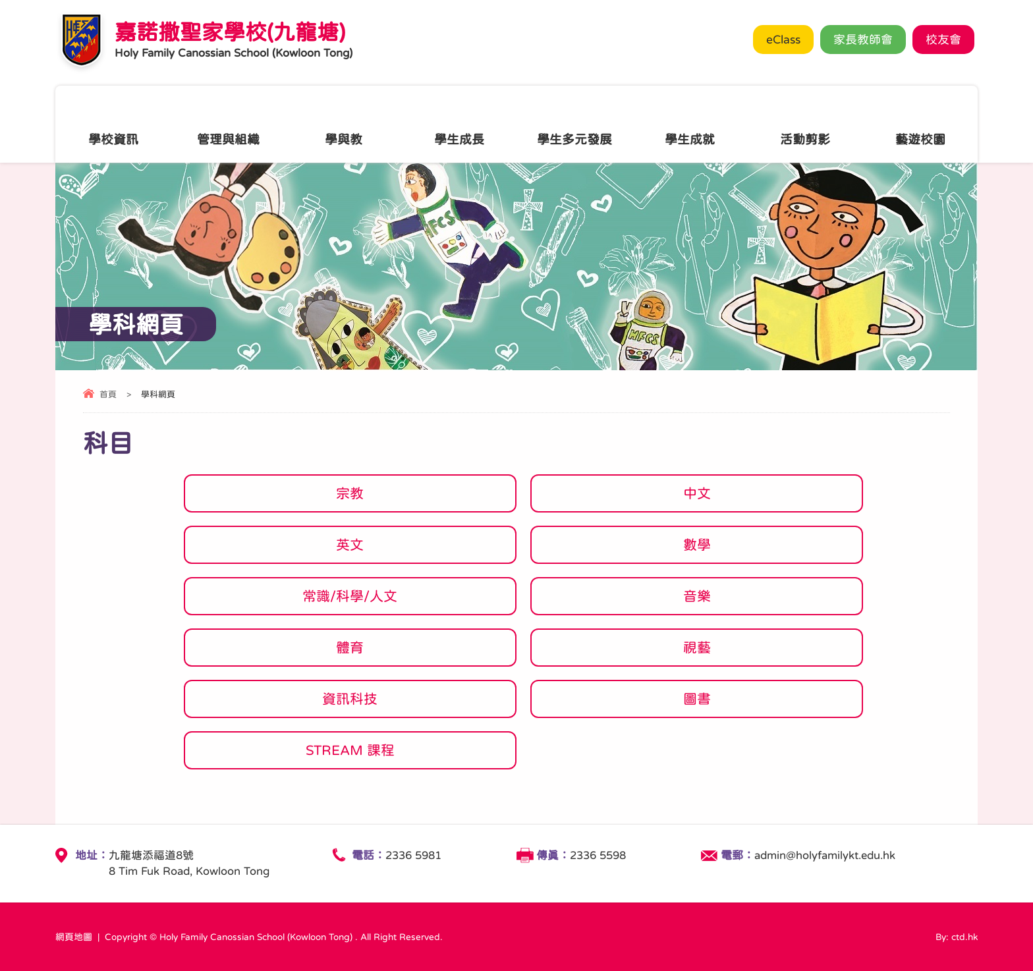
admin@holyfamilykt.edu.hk (824, 855)
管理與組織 (228, 124)
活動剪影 (805, 124)
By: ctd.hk (956, 936)
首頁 (108, 394)
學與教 (343, 124)
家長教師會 (863, 39)
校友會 (943, 39)
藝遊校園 (920, 124)
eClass (783, 39)
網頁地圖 (73, 936)
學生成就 (690, 124)
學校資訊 (113, 124)
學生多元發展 (574, 124)
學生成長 (459, 124)
